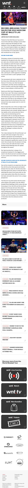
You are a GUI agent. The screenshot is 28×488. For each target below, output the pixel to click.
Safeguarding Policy (6, 485)
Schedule (4, 476)
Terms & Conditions (6, 483)
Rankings (4, 479)
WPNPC (16, 477)
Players (3, 480)
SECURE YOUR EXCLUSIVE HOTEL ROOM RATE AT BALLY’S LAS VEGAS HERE (13, 161)
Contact (16, 479)
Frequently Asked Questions (18, 475)
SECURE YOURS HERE (7, 55)
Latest (3, 474)
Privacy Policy (5, 486)
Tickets (3, 477)
